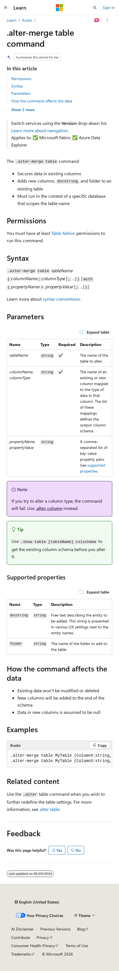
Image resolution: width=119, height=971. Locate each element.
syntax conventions (61, 299)
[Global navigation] (5, 8)
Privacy (42, 937)
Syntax (17, 86)
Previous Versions (55, 929)
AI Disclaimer (22, 929)
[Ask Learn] (96, 20)
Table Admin (63, 233)
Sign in (109, 7)
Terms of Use (77, 945)
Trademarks (21, 954)
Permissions (21, 78)
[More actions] (107, 20)
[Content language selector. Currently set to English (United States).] (37, 902)
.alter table (49, 809)
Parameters (21, 93)
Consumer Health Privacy (33, 945)
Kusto (27, 20)
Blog (81, 929)
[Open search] (94, 8)
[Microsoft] (59, 7)
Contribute (20, 937)
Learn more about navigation (39, 130)
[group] (59, 758)
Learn (11, 20)
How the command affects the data (41, 101)
